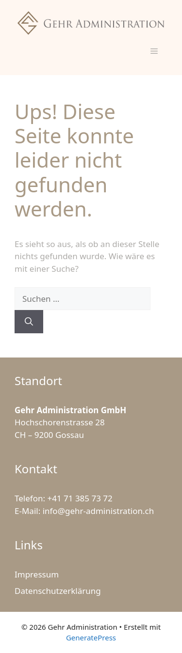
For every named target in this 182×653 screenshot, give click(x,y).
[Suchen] (29, 321)
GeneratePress (91, 637)
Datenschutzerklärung (58, 590)
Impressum (37, 574)
